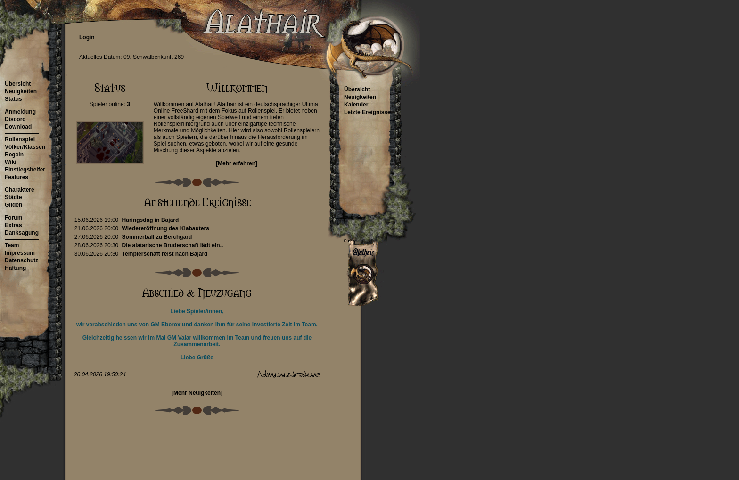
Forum (13, 217)
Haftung (15, 268)
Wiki (10, 162)
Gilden (13, 205)
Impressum (20, 253)
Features (16, 177)
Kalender (356, 104)
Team (12, 245)
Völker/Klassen (25, 147)
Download (18, 126)
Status (13, 99)
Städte (13, 197)
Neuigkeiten (21, 91)
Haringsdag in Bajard (150, 220)
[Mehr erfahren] (236, 163)
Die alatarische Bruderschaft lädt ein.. (172, 245)
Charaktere (19, 190)
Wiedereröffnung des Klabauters (165, 228)
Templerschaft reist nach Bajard (165, 254)
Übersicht (18, 84)
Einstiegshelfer (25, 169)
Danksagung (22, 232)
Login (87, 37)
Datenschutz (21, 260)
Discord (15, 119)
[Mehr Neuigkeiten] (197, 393)
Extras (13, 225)
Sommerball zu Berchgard (157, 237)
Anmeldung (20, 111)
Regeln (14, 154)
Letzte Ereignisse (367, 112)
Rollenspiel (20, 139)
